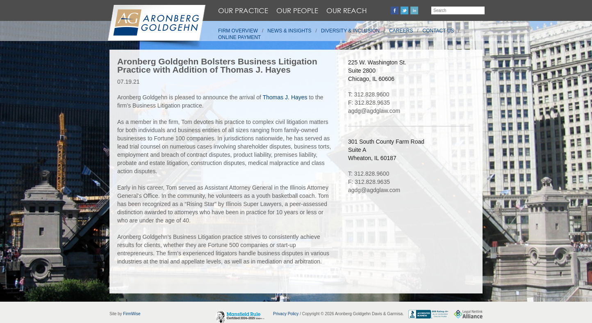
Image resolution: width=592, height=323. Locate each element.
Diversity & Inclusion (350, 31)
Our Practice (243, 10)
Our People (297, 10)
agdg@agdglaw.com (374, 111)
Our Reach (346, 10)
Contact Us (438, 31)
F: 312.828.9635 (369, 102)
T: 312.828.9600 (368, 94)
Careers (401, 31)
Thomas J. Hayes (285, 97)
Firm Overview (238, 31)
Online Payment (239, 37)
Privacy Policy (285, 314)
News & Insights (289, 31)
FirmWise (131, 314)
